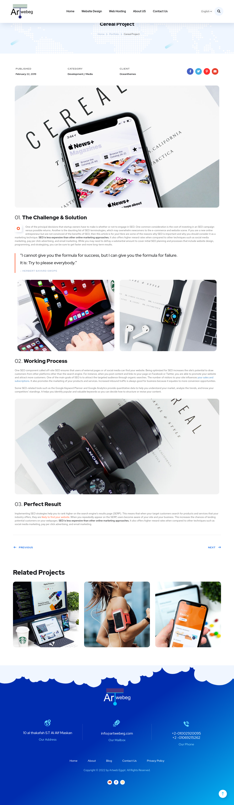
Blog (109, 761)
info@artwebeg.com (117, 733)
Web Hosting (117, 11)
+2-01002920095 (186, 733)
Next (214, 547)
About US (139, 11)
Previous (23, 547)
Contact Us (160, 11)
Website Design (91, 11)
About (92, 761)
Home (70, 11)
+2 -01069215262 (186, 737)
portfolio (114, 34)
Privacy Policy (155, 761)
